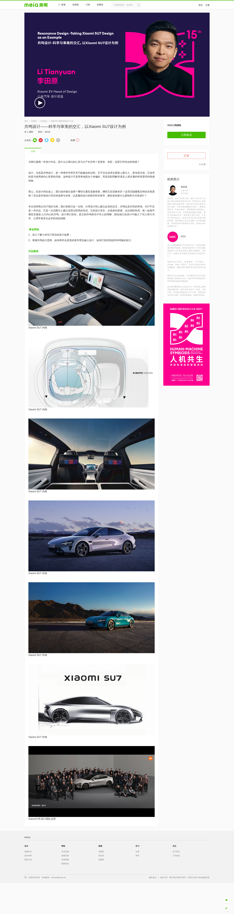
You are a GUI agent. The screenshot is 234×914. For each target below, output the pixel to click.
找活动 (101, 856)
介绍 (33, 151)
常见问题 (65, 852)
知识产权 (163, 877)
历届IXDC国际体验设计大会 (61, 121)
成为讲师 (28, 856)
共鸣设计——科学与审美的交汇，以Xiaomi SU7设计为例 (75, 126)
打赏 (186, 155)
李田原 (184, 187)
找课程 (75, 4)
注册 (207, 5)
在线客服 (65, 860)
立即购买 (186, 135)
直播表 (101, 4)
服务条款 (65, 864)
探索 (62, 4)
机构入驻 (28, 860)
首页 (26, 121)
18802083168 (34, 877)
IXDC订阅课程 (174, 125)
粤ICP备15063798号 (177, 877)
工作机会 (176, 856)
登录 (200, 5)
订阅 (88, 4)
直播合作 (28, 852)
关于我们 (176, 852)
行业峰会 (43, 121)
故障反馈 (65, 856)
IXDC (183, 236)
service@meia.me (58, 877)
